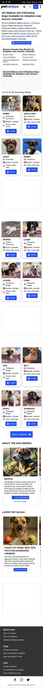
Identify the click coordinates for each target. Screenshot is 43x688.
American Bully (27, 57)
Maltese (27, 23)
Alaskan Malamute (29, 54)
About (29, 2)
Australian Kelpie (28, 64)
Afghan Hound (8, 54)
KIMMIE (6, 114)
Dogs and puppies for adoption (14, 653)
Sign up (34, 2)
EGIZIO (6, 409)
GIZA (5, 366)
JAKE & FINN (29, 114)
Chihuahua (35, 23)
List (36, 7)
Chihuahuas (20, 36)
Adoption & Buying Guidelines (13, 640)
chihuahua (22, 31)
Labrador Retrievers (28, 33)
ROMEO (27, 157)
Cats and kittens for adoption (13, 670)
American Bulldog (9, 57)
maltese (11, 31)
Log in (40, 2)
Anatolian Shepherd (29, 60)
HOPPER (7, 240)
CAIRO (27, 280)
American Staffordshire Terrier (11, 60)
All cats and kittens (10, 666)
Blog (23, 2)
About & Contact (9, 633)
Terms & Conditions (10, 636)
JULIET (6, 157)
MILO (26, 366)
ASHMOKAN (29, 409)
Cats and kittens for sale (11, 673)
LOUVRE (6, 280)
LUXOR (27, 240)
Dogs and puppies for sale (12, 656)
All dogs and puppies (10, 650)
